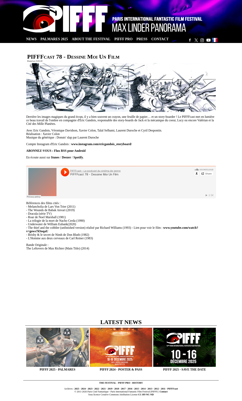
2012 (156, 388)
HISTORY (137, 382)
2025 (76, 388)
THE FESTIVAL (107, 382)
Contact (164, 391)
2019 (110, 388)
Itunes (55, 157)
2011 (163, 388)
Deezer (66, 157)
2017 (123, 388)
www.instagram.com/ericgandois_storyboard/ (101, 144)
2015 (136, 388)
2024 (83, 388)
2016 (130, 388)
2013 (150, 388)
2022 (96, 388)
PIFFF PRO (124, 382)
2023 (90, 388)
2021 (103, 388)
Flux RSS (60, 150)
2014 (143, 388)
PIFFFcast (172, 388)
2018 (116, 388)
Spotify (78, 157)
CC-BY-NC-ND (146, 394)
